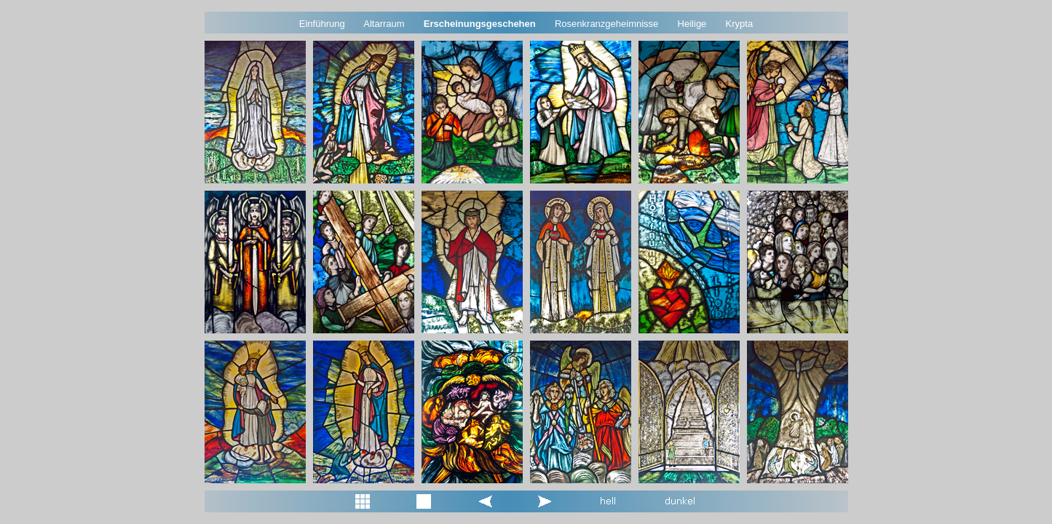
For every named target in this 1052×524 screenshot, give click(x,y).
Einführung (322, 23)
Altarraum (383, 23)
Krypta (740, 23)
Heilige (692, 23)
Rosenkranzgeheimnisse (606, 23)
